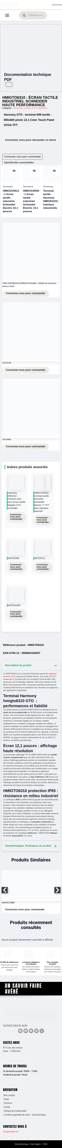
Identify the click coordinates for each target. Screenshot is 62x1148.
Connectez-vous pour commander (25, 293)
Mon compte (9, 1095)
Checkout (8, 1103)
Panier (6, 1099)
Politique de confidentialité (15, 1111)
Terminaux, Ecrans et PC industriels (30, 108)
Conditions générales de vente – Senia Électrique (25, 1115)
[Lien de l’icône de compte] (57, 4)
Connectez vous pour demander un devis (30, 139)
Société (7, 1107)
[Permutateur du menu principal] (7, 15)
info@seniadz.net (10, 1131)
